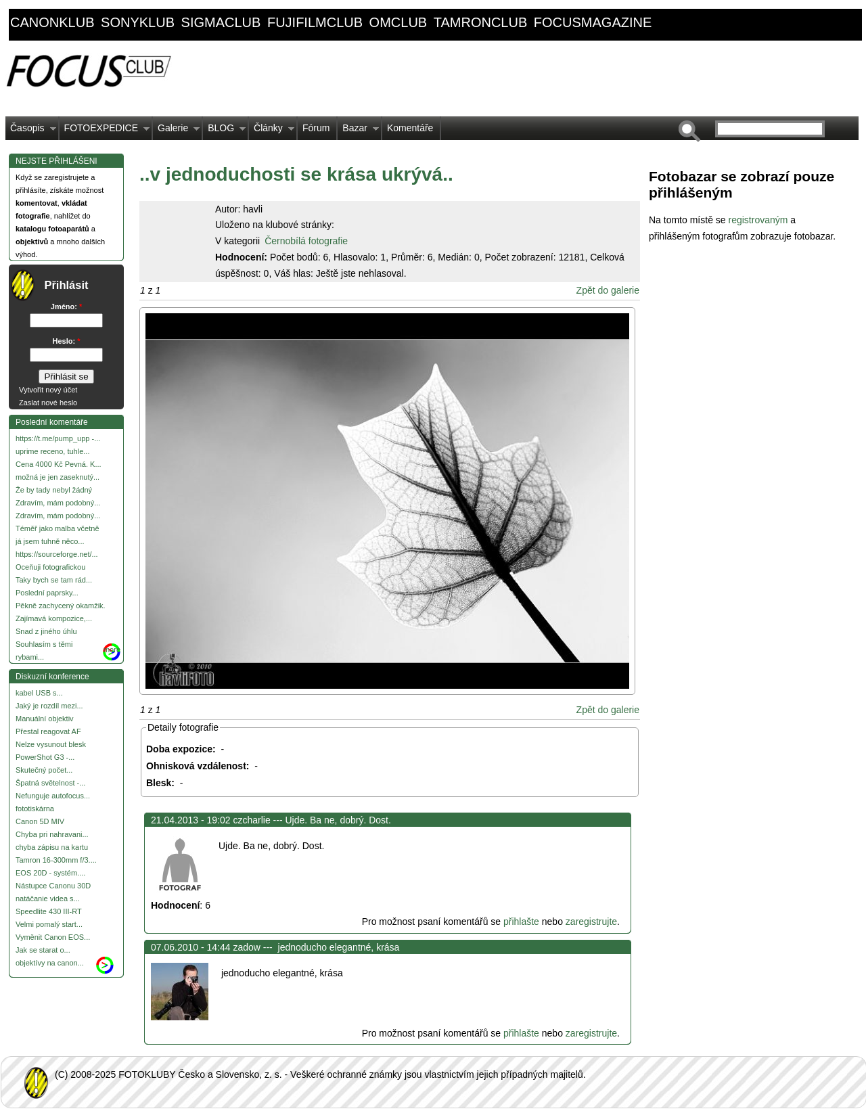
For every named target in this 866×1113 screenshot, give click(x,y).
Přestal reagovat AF (48, 731)
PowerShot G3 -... (45, 757)
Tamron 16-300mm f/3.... (56, 860)
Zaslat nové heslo (48, 403)
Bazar (358, 131)
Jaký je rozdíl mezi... (49, 706)
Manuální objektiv (45, 718)
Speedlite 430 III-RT (49, 911)
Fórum (315, 127)
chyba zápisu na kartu (52, 847)
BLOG (224, 131)
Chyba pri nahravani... (52, 834)
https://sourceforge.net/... (57, 554)
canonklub (52, 22)
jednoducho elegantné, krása (337, 947)
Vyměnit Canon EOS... (53, 937)
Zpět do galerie (607, 290)
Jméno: (66, 306)
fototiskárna (35, 808)
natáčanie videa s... (48, 898)
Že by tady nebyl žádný (54, 490)
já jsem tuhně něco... (50, 541)
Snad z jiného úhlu (46, 631)
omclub (398, 22)
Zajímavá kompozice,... (54, 618)
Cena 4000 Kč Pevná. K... (58, 464)
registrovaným (759, 219)
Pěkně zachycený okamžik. (61, 605)
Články (271, 131)
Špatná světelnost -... (50, 783)
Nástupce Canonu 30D (53, 886)
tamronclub (481, 22)
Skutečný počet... (44, 770)
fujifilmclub (315, 22)
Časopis (30, 131)
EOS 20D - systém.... (50, 873)
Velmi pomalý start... (49, 924)
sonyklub (138, 22)
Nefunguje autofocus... (53, 796)
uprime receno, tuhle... (52, 451)
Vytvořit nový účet (48, 390)
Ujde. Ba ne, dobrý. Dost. (337, 820)
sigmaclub (221, 22)
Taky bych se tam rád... (54, 580)
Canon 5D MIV (40, 821)
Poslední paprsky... (47, 593)
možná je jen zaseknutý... (57, 477)
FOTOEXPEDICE (105, 131)
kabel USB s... (39, 693)
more (112, 649)
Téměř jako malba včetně (57, 528)
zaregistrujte (591, 921)
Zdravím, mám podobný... (58, 503)
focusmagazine (593, 22)
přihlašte (521, 921)
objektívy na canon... (50, 963)
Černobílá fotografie (306, 240)
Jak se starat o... (43, 950)
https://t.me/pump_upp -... (58, 438)
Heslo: (67, 341)
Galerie (176, 131)
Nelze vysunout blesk (51, 744)
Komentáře (410, 127)
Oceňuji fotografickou (50, 567)
